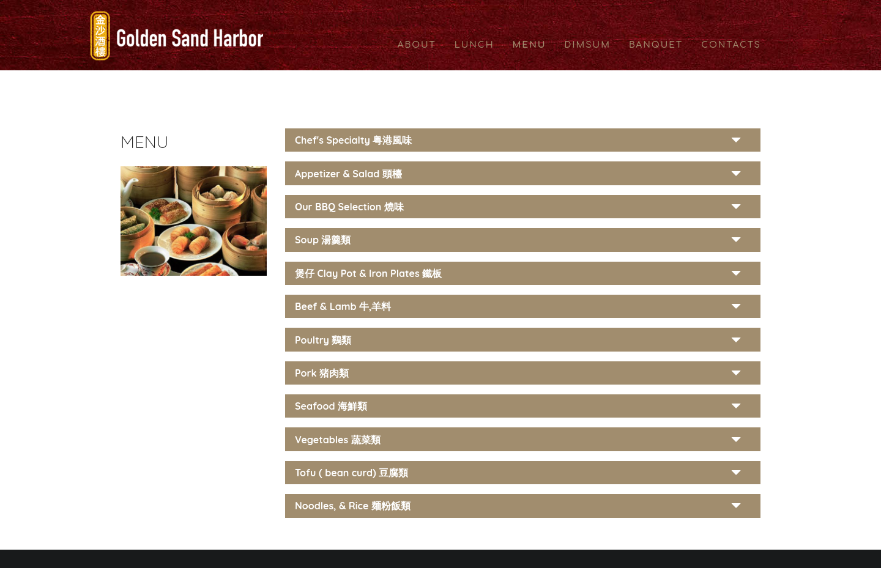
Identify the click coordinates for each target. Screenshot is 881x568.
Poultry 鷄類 (323, 340)
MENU (529, 45)
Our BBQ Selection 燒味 (349, 207)
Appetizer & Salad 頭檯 (348, 174)
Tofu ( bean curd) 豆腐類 (351, 473)
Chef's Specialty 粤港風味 (353, 140)
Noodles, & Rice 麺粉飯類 (353, 506)
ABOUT (417, 45)
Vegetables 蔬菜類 (338, 439)
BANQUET (656, 45)
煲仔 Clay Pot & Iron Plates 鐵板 (368, 273)
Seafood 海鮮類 (331, 406)
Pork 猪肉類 (322, 373)
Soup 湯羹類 (323, 240)
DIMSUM (588, 45)
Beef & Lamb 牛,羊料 (343, 306)
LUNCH (474, 45)
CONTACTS (731, 45)
